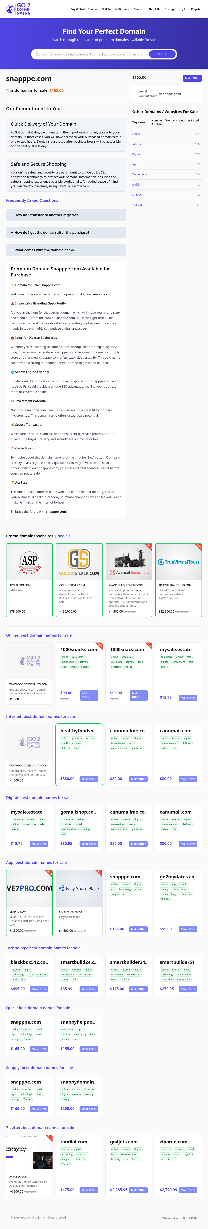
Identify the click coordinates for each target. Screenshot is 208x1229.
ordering (116, 666)
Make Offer (192, 78)
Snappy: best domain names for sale (39, 1067)
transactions (178, 661)
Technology (139, 174)
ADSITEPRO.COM (20, 585)
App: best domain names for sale (36, 862)
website (76, 1094)
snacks (85, 666)
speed (177, 1154)
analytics (66, 1159)
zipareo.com (174, 1141)
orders (73, 666)
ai (84, 1159)
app (113, 889)
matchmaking (168, 894)
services (65, 1034)
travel (114, 1154)
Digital (136, 154)
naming (88, 1094)
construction (84, 974)
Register (196, 9)
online (64, 657)
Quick (135, 184)
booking (115, 1159)
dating (164, 889)
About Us (154, 9)
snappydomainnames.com (90, 1082)
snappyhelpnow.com (83, 1022)
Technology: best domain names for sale (43, 947)
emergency (80, 1034)
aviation (165, 1154)
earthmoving (183, 979)
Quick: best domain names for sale (38, 1007)
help (92, 1034)
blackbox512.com (30, 962)
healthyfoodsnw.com (84, 730)
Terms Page (190, 1217)
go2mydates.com (179, 876)
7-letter (127, 894)
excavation (167, 979)
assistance (67, 1029)
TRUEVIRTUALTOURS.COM (175, 585)
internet (90, 738)
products (77, 738)
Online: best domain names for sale (39, 635)
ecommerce (78, 743)
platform (137, 748)
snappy (115, 894)
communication (119, 748)
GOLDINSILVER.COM (72, 585)
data (30, 974)
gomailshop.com (79, 812)
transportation (129, 1154)
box (23, 979)
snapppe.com (29, 78)
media (131, 743)
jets (126, 1159)
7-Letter (137, 204)
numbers (41, 974)
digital (164, 661)
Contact (139, 9)
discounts (116, 661)
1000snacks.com (78, 649)
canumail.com (176, 730)
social (182, 884)
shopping (85, 829)
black (15, 979)
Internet (137, 144)
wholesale (77, 657)
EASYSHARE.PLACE (70, 911)
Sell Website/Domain (115, 9)
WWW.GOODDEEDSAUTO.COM (28, 684)
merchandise (68, 661)
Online (136, 134)
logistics (188, 1154)
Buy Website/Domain (84, 9)
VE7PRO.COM (18, 911)
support (81, 1029)
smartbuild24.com (80, 962)
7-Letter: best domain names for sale (40, 1127)
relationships (179, 889)
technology (125, 889)
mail (174, 748)
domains (77, 1089)
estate (164, 666)
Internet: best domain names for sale (40, 716)
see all (64, 535)
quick (138, 889)
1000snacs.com (127, 649)
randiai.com (73, 1141)
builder (125, 979)
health (65, 743)
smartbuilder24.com (133, 962)
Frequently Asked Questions (32, 200)
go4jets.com (124, 1141)
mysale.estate (176, 649)
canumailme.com (129, 730)
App (134, 164)
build (74, 979)
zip (162, 1159)
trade (190, 657)
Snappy (137, 194)
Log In (182, 9)
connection (186, 894)
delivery (84, 661)
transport (166, 1149)
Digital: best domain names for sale (39, 797)
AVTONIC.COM (18, 1176)
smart (64, 979)
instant (65, 1039)
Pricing (169, 9)
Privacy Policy (169, 1217)
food (63, 666)
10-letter (165, 899)
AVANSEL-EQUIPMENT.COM (126, 585)
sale (191, 661)
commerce (166, 657)
